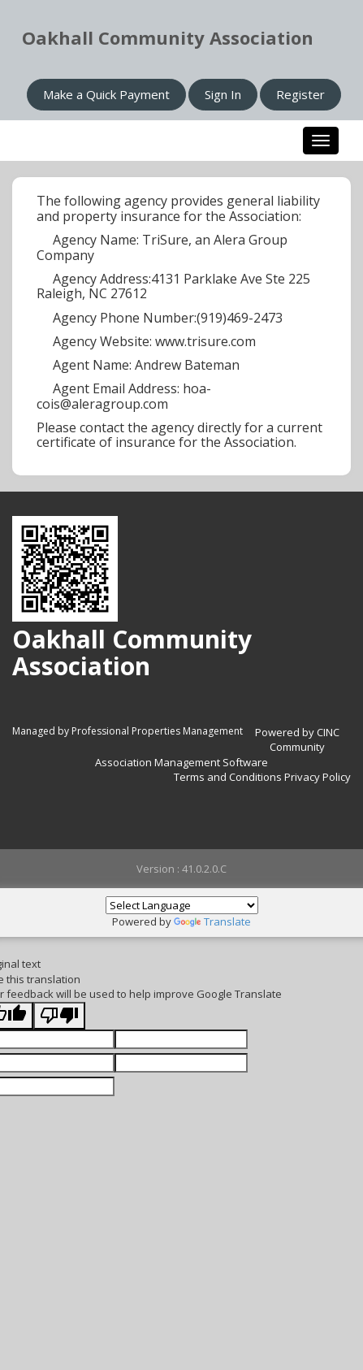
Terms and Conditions (228, 777)
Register (300, 94)
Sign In (223, 94)
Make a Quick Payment (106, 94)
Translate (212, 921)
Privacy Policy (317, 777)
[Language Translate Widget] (182, 905)
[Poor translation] (59, 1016)
